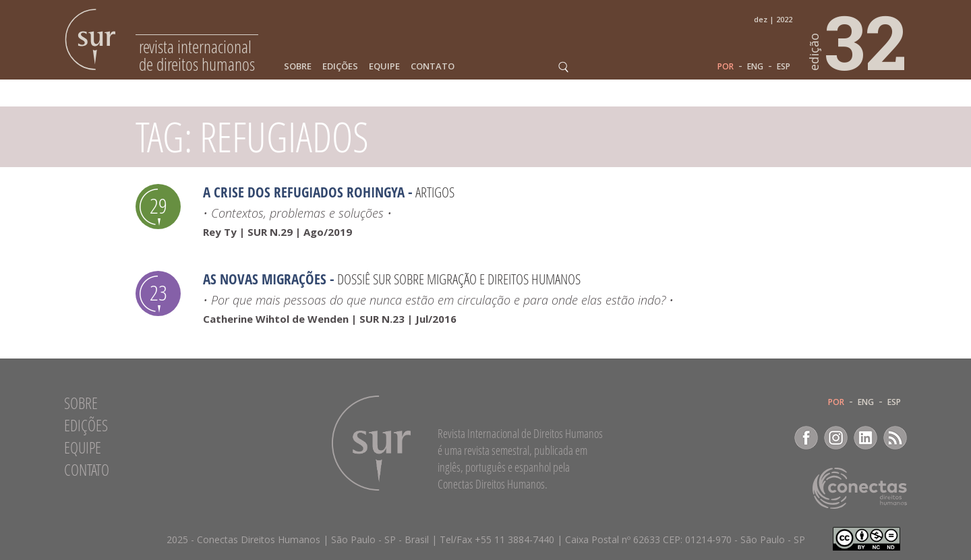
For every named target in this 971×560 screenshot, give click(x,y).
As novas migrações (264, 279)
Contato (432, 66)
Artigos (434, 192)
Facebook (806, 437)
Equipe (384, 66)
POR (725, 67)
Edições (340, 66)
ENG (755, 67)
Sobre (298, 66)
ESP (783, 67)
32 (858, 41)
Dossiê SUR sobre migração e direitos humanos (459, 279)
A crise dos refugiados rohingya (304, 192)
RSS (895, 437)
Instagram (836, 437)
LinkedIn (865, 437)
